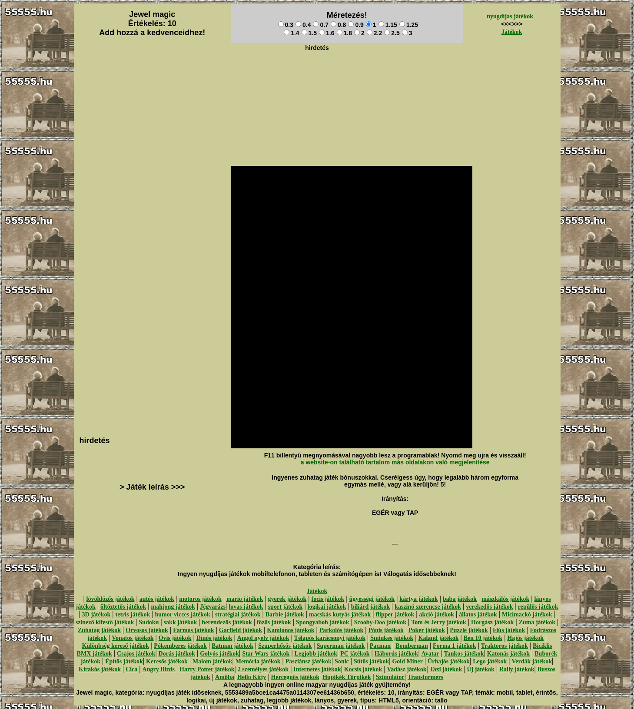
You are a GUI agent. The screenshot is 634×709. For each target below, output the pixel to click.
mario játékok (244, 599)
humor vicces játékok (182, 614)
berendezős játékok (227, 622)
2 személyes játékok (263, 669)
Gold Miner (407, 661)
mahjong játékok (173, 606)
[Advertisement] (317, 74)
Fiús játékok (509, 630)
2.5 (391, 33)
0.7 (320, 24)
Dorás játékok (177, 653)
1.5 (309, 33)
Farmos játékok (193, 630)
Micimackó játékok (527, 614)
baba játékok (460, 599)
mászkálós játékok (505, 599)
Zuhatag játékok (99, 630)
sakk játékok (180, 622)
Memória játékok (258, 661)
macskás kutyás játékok (340, 614)
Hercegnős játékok (295, 677)
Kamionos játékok (290, 630)
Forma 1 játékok (454, 646)
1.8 (344, 33)
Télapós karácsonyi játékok (329, 638)
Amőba (224, 677)
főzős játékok (274, 622)
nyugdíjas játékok (510, 16)
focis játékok (327, 599)
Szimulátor (390, 677)
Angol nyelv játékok (263, 638)
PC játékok (354, 653)
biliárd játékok (370, 606)
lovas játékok (246, 606)
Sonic (342, 661)
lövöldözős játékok (110, 599)
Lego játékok (490, 661)
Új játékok (480, 669)
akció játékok (437, 614)
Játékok (511, 32)
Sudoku (149, 622)
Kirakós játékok (100, 669)
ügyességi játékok (372, 599)
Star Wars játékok (265, 653)
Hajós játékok (525, 638)
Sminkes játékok (391, 638)
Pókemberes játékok (180, 646)
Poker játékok (426, 630)
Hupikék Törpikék (346, 677)
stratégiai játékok (238, 614)
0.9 (355, 24)
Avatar (430, 653)
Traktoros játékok (504, 646)
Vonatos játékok (132, 638)
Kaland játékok (438, 638)
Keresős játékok (167, 661)
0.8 (338, 24)
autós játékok (157, 599)
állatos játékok (478, 614)
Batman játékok (232, 646)
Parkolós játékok (341, 630)
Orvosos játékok (147, 630)
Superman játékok (341, 646)
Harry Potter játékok (206, 669)
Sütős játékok (371, 661)
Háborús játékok (396, 653)
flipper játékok (395, 614)
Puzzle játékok (469, 630)
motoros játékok (200, 599)
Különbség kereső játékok (115, 646)
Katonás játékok (508, 653)
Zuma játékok (537, 622)
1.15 (387, 24)
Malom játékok (212, 661)
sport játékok (285, 606)
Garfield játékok (240, 630)
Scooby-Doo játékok (380, 622)
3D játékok (96, 614)
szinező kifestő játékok (105, 622)
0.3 (285, 24)
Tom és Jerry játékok (438, 622)
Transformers (425, 677)
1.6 (326, 33)
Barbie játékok (285, 614)
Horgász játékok (492, 622)
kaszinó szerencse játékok (428, 606)
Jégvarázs (213, 606)
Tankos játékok (464, 653)
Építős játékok (124, 661)
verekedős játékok (489, 606)
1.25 (408, 24)
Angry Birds (159, 669)
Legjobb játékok (316, 653)
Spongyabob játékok (322, 622)
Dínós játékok (214, 638)
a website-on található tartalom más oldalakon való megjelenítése (395, 462)
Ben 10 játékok (483, 638)
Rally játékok (516, 669)
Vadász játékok (407, 669)
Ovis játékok (175, 638)
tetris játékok (133, 614)
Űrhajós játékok (449, 661)
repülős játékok (538, 606)
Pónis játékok (385, 630)
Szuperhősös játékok (285, 646)
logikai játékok (327, 606)
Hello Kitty (251, 677)
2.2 (374, 33)
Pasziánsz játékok (308, 661)
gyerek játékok (287, 599)
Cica (131, 669)
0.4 (303, 24)
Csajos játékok (136, 653)
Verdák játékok (532, 661)
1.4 (291, 33)
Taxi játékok (446, 669)
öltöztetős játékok (123, 606)
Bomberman (411, 646)
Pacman (380, 646)
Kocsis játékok (363, 669)
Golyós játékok (219, 653)
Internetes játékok (317, 669)
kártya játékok (418, 599)
